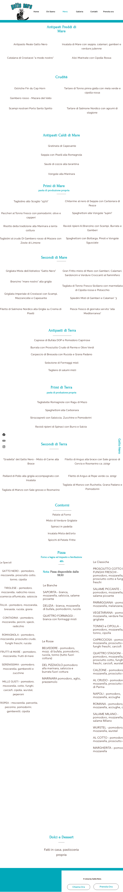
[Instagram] (4, 446)
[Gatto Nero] (119, 446)
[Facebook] (4, 434)
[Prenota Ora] (106, 887)
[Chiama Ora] (78, 887)
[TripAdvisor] (4, 440)
